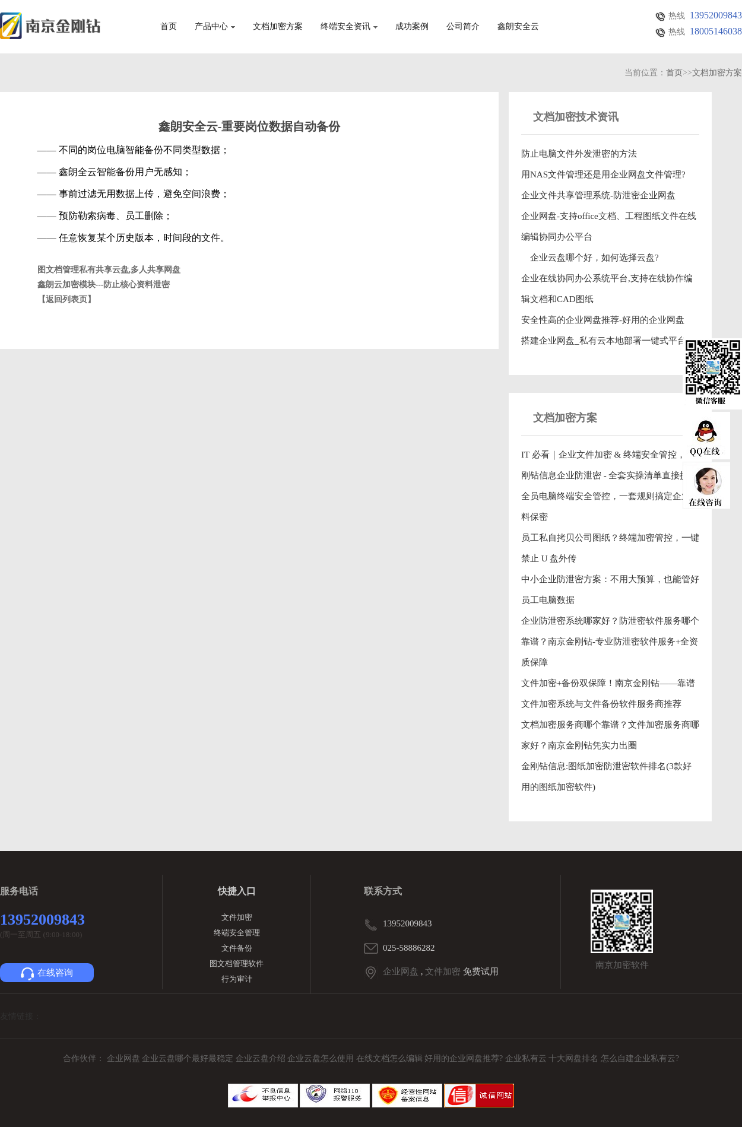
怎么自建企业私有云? (640, 1058)
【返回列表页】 (66, 299)
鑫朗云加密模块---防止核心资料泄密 (103, 284)
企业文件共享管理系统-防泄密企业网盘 (598, 195)
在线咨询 (47, 973)
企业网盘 (400, 971)
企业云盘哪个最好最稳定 (189, 1058)
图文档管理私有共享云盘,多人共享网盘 (109, 269)
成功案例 (412, 27)
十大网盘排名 (573, 1058)
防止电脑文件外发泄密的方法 (579, 153)
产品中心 (215, 27)
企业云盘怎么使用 (321, 1058)
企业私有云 (527, 1058)
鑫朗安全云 (518, 27)
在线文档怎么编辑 (389, 1058)
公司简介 (463, 27)
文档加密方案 (278, 27)
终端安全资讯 (349, 27)
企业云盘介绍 (262, 1058)
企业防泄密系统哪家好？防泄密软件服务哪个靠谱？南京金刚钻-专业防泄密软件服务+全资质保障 (610, 641)
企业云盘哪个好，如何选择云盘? (590, 257)
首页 (168, 27)
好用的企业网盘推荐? (464, 1058)
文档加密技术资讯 (576, 117)
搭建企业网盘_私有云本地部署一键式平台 (603, 340)
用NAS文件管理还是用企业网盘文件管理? (603, 174)
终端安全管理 (237, 932)
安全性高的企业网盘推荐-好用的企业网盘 (602, 320)
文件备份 (236, 948)
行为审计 (236, 978)
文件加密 (236, 917)
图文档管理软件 (237, 963)
